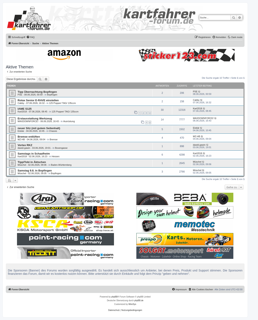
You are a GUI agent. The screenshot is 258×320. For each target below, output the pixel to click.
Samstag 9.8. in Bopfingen (35, 170)
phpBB (114, 297)
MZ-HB (21, 139)
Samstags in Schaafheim (34, 153)
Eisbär (21, 131)
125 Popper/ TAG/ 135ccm (62, 103)
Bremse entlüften (29, 136)
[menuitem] (30, 37)
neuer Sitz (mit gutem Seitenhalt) (39, 128)
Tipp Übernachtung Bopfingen (37, 91)
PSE (20, 94)
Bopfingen (52, 94)
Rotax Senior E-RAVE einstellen (38, 100)
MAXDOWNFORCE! (28, 121)
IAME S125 (24, 108)
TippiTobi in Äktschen (32, 162)
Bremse (54, 139)
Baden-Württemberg (61, 165)
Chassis (53, 131)
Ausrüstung (69, 121)
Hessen (55, 156)
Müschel (22, 165)
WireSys (132, 304)
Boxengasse (61, 148)
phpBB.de (138, 300)
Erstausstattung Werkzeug (35, 118)
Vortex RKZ (25, 145)
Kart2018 (22, 111)
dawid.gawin (24, 148)
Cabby (21, 103)
